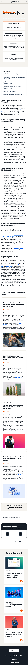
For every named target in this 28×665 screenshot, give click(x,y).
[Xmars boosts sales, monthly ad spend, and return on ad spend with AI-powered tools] (6, 309)
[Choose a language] (14, 650)
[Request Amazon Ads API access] (14, 33)
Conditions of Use (14, 663)
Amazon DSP (9, 266)
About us (14, 660)
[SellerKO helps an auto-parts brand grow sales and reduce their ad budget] (6, 463)
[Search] (26, 1)
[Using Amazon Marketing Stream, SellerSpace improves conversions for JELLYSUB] (6, 411)
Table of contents (7, 71)
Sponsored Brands (17, 264)
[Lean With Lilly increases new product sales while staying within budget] (6, 362)
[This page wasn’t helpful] (7, 534)
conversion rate (18, 377)
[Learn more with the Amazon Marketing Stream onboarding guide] (16, 507)
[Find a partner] (14, 44)
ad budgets (20, 474)
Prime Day (16, 139)
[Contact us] (14, 54)
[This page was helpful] (20, 534)
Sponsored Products (7, 264)
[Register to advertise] (14, 23)
